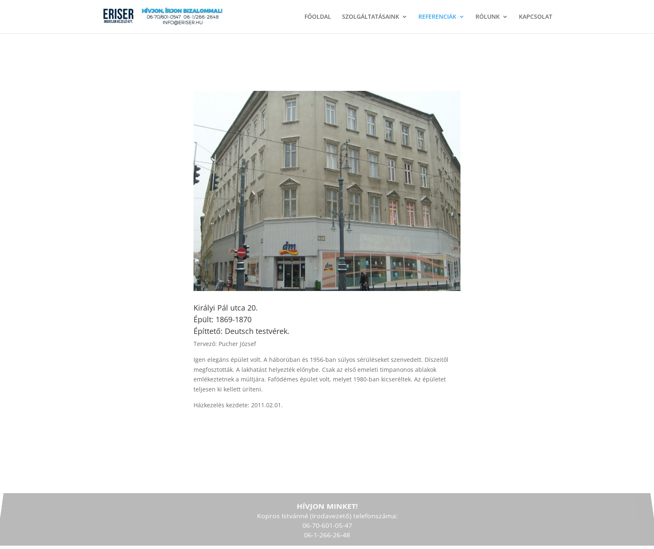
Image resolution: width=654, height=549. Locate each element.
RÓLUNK (487, 17)
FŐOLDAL (317, 17)
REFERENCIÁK (437, 17)
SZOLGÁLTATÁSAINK (370, 17)
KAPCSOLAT (535, 17)
